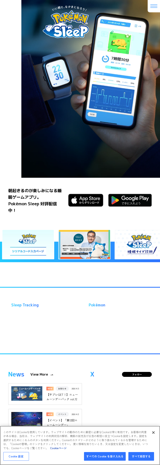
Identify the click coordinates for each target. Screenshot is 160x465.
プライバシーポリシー (76, 391)
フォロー (137, 142)
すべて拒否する (141, 456)
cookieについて (102, 391)
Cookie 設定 (16, 456)
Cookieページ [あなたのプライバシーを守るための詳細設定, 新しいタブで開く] (58, 448)
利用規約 (55, 391)
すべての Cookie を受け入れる (104, 456)
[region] (80, 445)
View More (39, 142)
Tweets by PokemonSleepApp (113, 242)
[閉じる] (153, 432)
